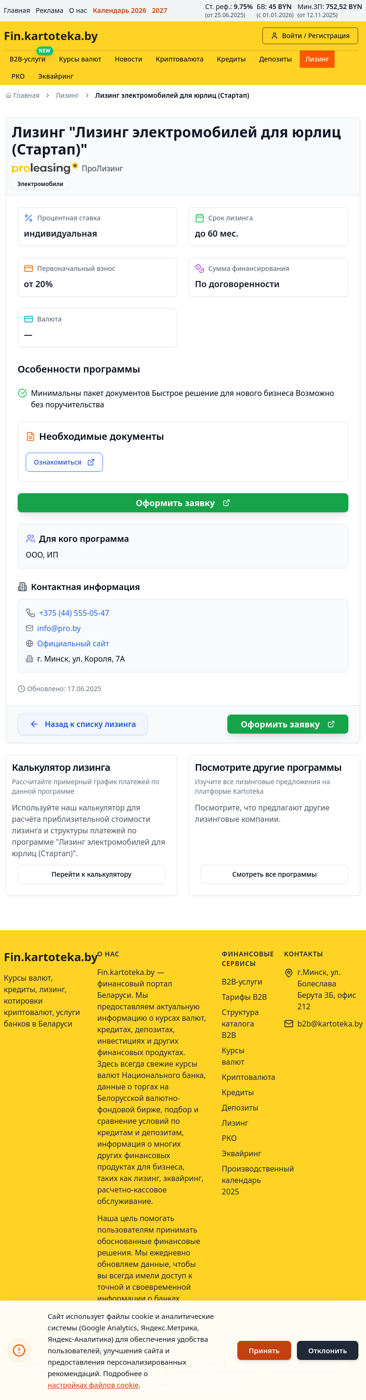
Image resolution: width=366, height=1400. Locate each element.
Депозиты (275, 58)
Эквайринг (55, 76)
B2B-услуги (28, 58)
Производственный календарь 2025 (258, 1180)
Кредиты (231, 58)
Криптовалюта (179, 58)
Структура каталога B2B (240, 1023)
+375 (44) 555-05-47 (74, 613)
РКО (18, 76)
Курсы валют (80, 58)
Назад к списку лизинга (83, 724)
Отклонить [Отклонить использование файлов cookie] (327, 1350)
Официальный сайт (73, 643)
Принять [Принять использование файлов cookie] (264, 1350)
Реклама (49, 10)
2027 (159, 10)
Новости (128, 58)
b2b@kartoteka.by (330, 1023)
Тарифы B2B (244, 997)
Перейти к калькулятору (91, 874)
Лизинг (317, 58)
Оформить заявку (183, 502)
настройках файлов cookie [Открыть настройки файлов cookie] (93, 1385)
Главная (17, 10)
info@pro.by (59, 628)
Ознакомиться (64, 462)
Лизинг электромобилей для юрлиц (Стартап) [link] (172, 95)
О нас (78, 10)
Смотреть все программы (274, 874)
